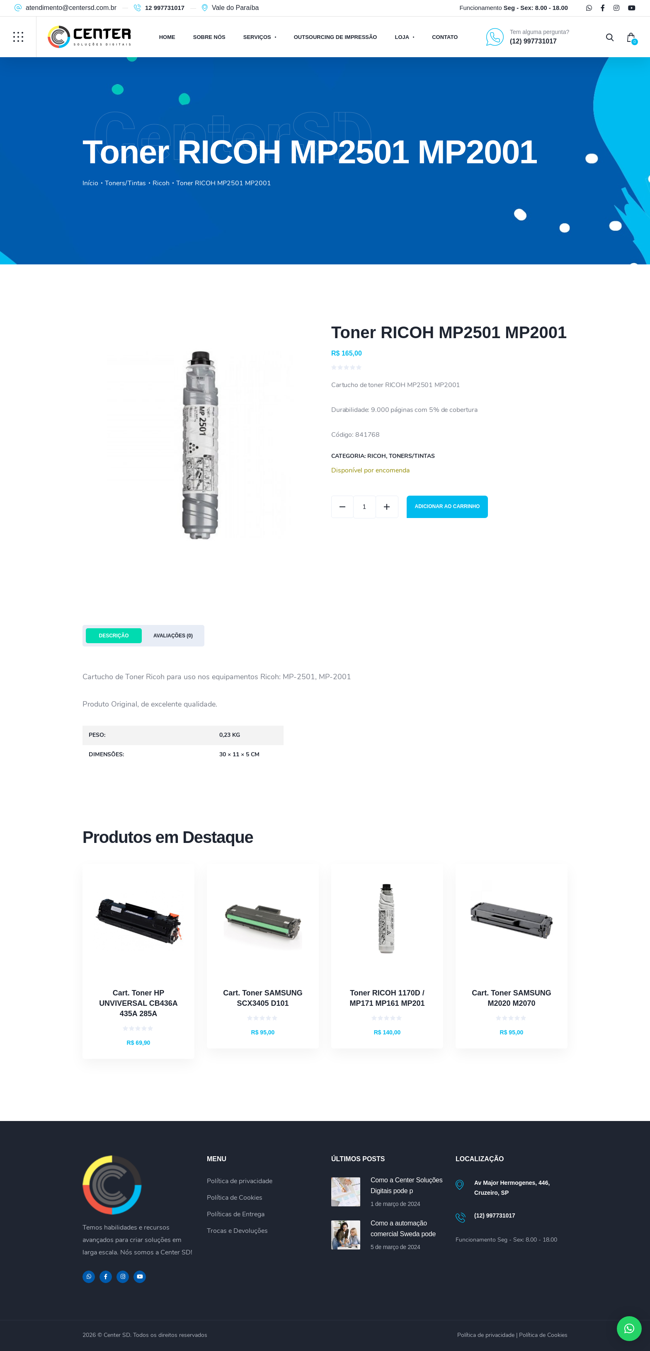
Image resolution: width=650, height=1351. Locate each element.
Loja (402, 37)
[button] (629, 1328)
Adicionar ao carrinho (447, 507)
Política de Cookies (234, 1197)
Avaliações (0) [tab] (173, 636)
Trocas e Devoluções (237, 1230)
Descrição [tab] (114, 636)
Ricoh (161, 183)
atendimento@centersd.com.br (71, 7)
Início (90, 183)
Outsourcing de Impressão (335, 37)
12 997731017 (164, 8)
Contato (445, 37)
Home (167, 37)
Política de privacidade (239, 1181)
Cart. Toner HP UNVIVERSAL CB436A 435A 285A (138, 1003)
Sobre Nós (209, 37)
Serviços (257, 37)
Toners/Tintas (125, 183)
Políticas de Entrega (235, 1214)
